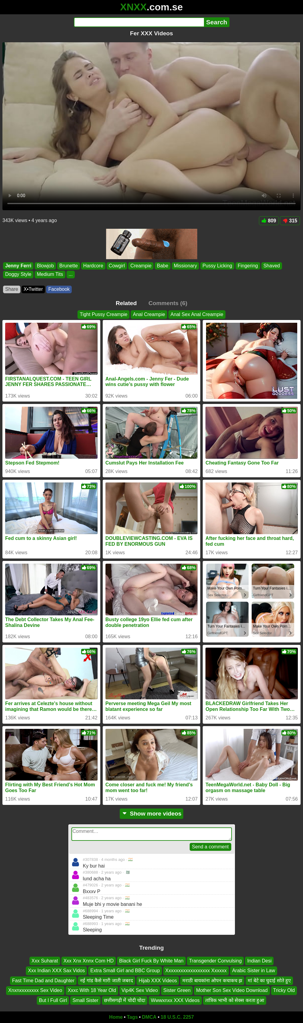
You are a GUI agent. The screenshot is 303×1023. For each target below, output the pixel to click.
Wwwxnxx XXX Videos (175, 1000)
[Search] (139, 22)
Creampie (140, 265)
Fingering (248, 265)
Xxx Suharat (45, 960)
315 (290, 220)
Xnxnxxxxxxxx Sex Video (35, 990)
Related (126, 303)
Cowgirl (117, 265)
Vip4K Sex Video (140, 990)
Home (115, 1017)
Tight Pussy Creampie (103, 314)
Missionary (185, 265)
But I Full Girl (53, 1000)
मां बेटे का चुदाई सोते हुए (269, 980)
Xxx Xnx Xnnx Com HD (89, 960)
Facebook (59, 289)
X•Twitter (33, 289)
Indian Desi (259, 960)
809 (269, 220)
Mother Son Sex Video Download (231, 990)
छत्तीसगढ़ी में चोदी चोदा (124, 1000)
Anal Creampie (149, 314)
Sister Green (177, 990)
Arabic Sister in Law (253, 970)
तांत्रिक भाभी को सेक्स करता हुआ (234, 1000)
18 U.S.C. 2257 (177, 1017)
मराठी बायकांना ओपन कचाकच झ (212, 980)
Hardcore (93, 265)
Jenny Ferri (18, 265)
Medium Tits (50, 274)
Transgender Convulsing (215, 960)
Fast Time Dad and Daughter (43, 980)
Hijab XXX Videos (158, 980)
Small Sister (85, 1000)
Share (11, 289)
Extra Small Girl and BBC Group (125, 970)
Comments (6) (167, 303)
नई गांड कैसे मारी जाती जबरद (106, 980)
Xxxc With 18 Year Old (92, 990)
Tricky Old (284, 990)
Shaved (271, 265)
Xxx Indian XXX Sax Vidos (56, 970)
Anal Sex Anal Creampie (196, 314)
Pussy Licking (217, 265)
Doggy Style (18, 274)
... (71, 274)
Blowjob (45, 265)
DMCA (149, 1017)
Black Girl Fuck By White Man (151, 960)
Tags (132, 1017)
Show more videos (151, 813)
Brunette (68, 265)
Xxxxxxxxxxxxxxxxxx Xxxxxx (196, 970)
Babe (162, 265)
